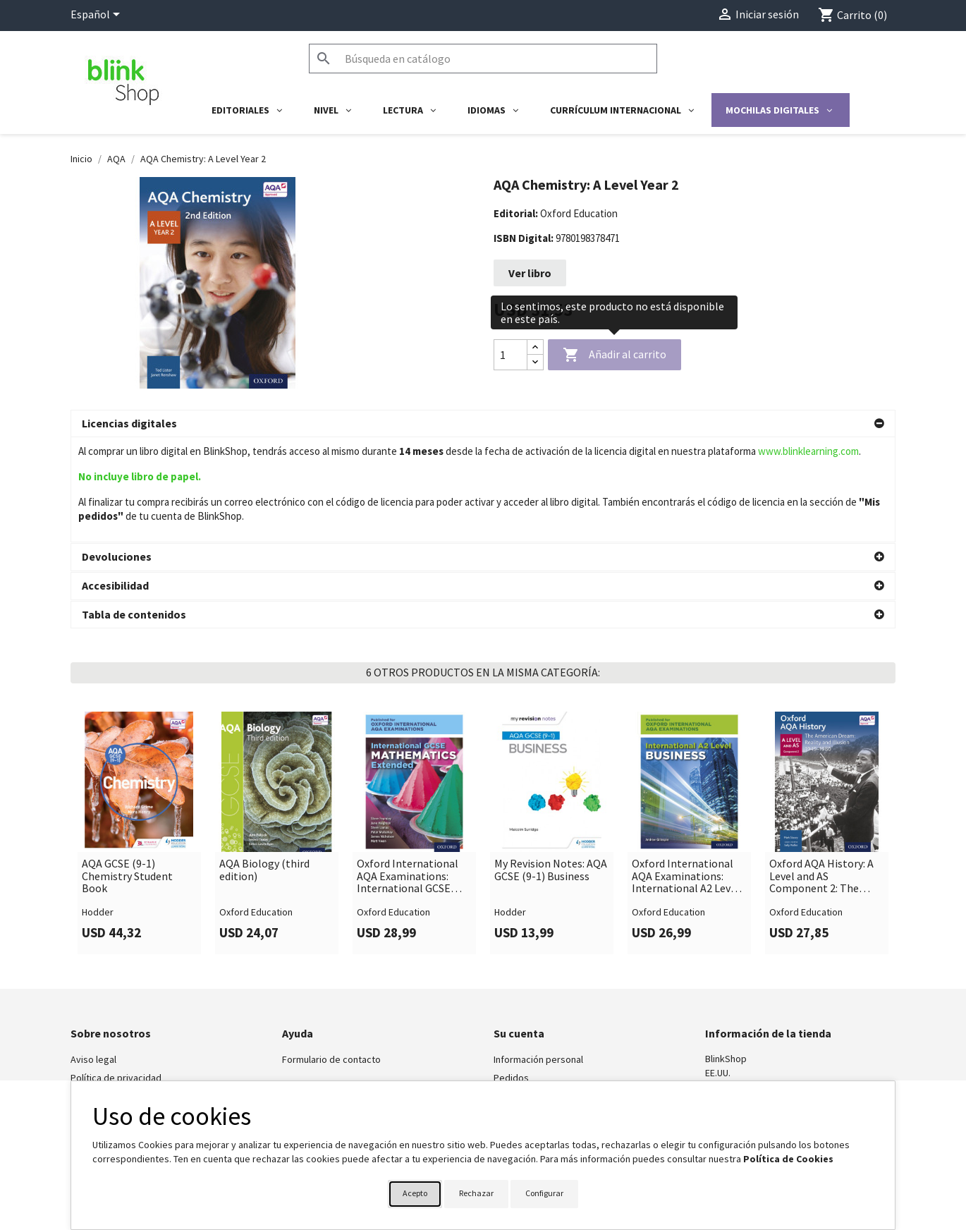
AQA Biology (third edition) (264, 765)
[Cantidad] (510, 354)
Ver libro (529, 273)
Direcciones (519, 1009)
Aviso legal (93, 954)
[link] (139, 728)
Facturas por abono (535, 991)
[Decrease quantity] (535, 362)
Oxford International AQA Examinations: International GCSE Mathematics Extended (412, 771)
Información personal (538, 954)
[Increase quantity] (535, 347)
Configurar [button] (544, 1193)
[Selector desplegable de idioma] (98, 15)
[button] (483, 424)
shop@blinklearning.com (757, 996)
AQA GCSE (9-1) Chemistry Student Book (127, 771)
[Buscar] (483, 58)
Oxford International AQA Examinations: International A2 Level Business (686, 771)
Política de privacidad (116, 972)
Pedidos (511, 972)
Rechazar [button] (476, 1193)
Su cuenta (519, 928)
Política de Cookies (788, 1158)
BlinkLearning (98, 991)
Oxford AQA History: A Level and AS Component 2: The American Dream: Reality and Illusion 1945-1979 (821, 771)
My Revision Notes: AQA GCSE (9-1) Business (550, 765)
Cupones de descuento (543, 1027)
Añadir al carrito (614, 355)
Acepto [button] (415, 1193)
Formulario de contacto (331, 954)
